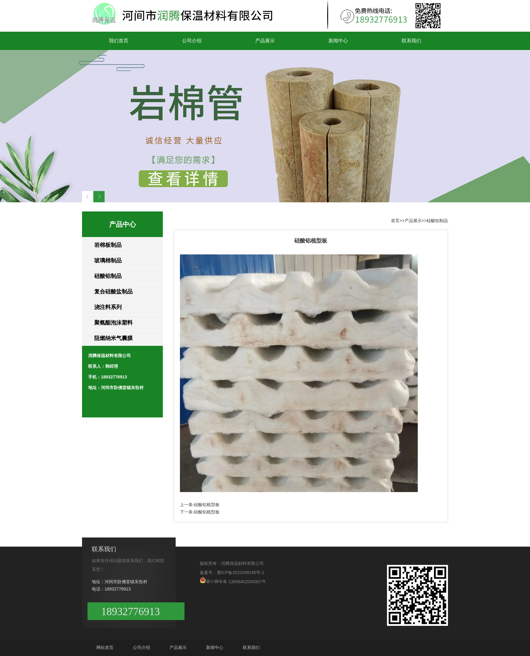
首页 (395, 220)
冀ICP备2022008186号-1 (240, 572)
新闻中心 (338, 40)
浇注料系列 (108, 307)
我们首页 (118, 40)
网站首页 (104, 647)
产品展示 (265, 40)
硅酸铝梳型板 (207, 504)
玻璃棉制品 (108, 260)
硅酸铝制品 (108, 276)
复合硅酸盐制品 (113, 292)
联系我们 (411, 40)
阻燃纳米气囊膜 (113, 338)
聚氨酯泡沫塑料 (113, 323)
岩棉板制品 (108, 245)
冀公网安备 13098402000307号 (233, 580)
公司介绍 (192, 40)
